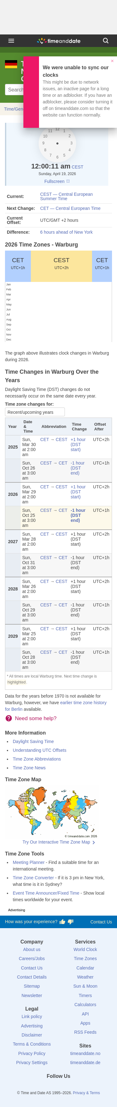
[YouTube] (79, 1087)
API (85, 1013)
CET (18, 263)
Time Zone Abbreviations (37, 758)
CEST (77, 166)
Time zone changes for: (29, 404)
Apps (85, 1023)
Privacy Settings (31, 1062)
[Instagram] (69, 1087)
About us (31, 949)
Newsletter (32, 995)
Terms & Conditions (32, 1044)
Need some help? (35, 718)
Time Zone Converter (33, 877)
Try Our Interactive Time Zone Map (56, 842)
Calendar (85, 967)
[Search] (106, 40)
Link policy (32, 1016)
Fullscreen (57, 181)
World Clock (85, 949)
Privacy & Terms (86, 1093)
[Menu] (11, 40)
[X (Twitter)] (48, 1087)
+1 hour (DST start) (78, 444)
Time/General (17, 109)
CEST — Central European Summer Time (66, 196)
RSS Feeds (85, 1032)
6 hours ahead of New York (66, 232)
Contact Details (31, 977)
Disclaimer (32, 1034)
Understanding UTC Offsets (39, 750)
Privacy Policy (31, 1053)
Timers (85, 995)
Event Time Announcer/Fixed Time (46, 893)
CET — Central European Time (70, 208)
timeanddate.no (85, 1053)
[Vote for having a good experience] (62, 922)
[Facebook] (37, 1087)
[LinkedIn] (58, 1087)
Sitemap (32, 986)
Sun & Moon (85, 986)
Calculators (85, 1004)
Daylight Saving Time (33, 741)
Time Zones (85, 958)
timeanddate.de (85, 1062)
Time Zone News (29, 767)
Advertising (31, 1025)
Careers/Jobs (32, 958)
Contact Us (101, 921)
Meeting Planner (29, 862)
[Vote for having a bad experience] (70, 922)
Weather (85, 977)
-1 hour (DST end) (78, 468)
